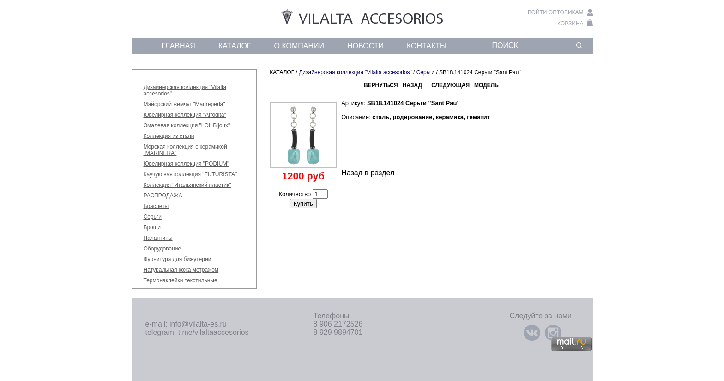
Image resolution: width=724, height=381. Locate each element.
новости (365, 46)
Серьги (153, 217)
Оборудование (162, 248)
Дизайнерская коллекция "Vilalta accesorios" (355, 72)
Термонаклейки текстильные (180, 280)
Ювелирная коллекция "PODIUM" (186, 164)
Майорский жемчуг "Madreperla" (184, 104)
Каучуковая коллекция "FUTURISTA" (190, 174)
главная (178, 46)
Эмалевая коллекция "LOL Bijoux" (187, 125)
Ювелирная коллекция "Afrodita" (185, 115)
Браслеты (156, 206)
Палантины (158, 238)
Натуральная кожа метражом (181, 270)
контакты (426, 46)
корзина (570, 23)
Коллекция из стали (169, 136)
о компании (299, 46)
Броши (152, 227)
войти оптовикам (556, 12)
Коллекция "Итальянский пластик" (187, 185)
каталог (234, 46)
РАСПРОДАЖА (163, 195)
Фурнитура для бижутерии (177, 259)
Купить (303, 203)
